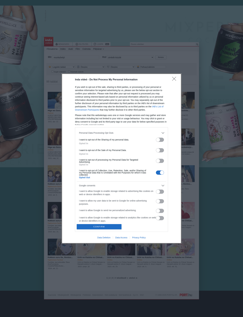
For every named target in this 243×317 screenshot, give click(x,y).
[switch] (160, 140)
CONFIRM (99, 227)
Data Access (121, 237)
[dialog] (121, 158)
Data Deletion (103, 237)
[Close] (175, 80)
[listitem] (121, 133)
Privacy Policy (139, 237)
